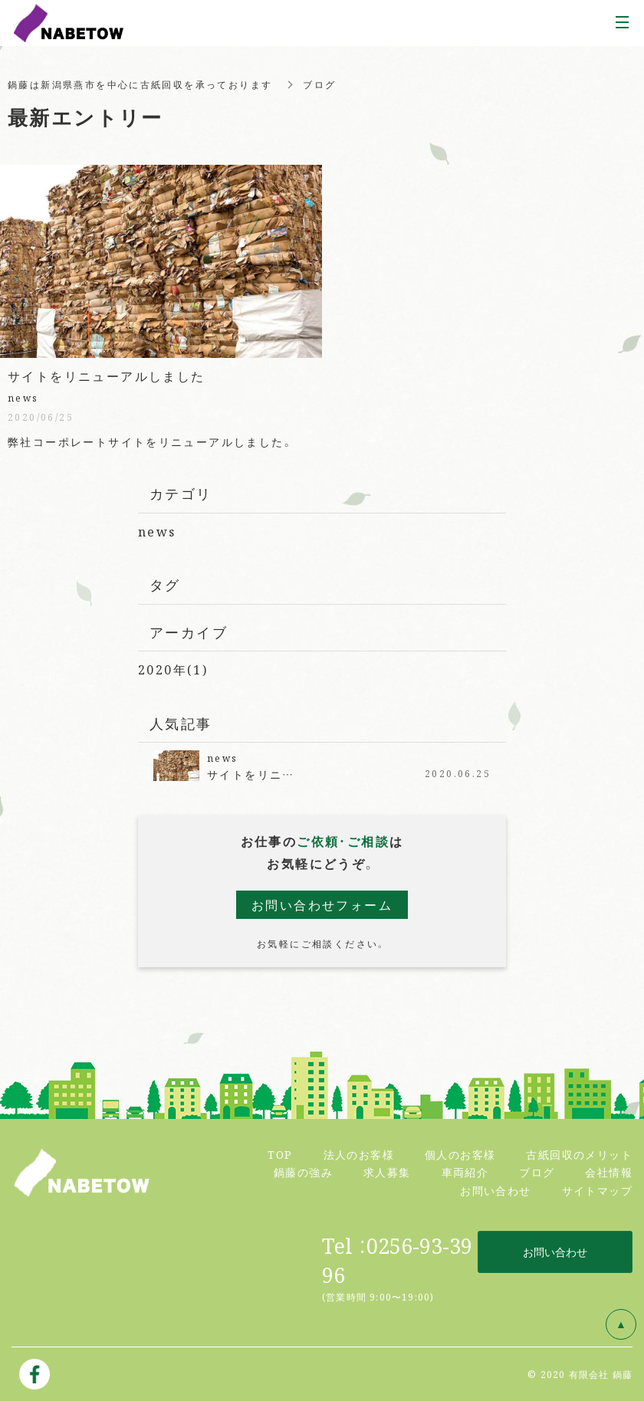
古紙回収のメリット (579, 1154)
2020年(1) (173, 669)
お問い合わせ (495, 1190)
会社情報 (608, 1172)
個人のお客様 (460, 1154)
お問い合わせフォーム (322, 905)
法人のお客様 (359, 1154)
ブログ (536, 1172)
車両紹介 (465, 1172)
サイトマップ (597, 1190)
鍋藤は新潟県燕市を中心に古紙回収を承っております (140, 83)
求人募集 (387, 1172)
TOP (280, 1154)
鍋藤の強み (303, 1172)
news (157, 531)
